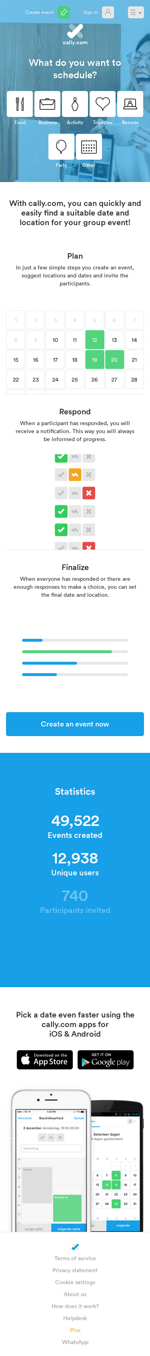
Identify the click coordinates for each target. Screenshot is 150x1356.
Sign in (90, 12)
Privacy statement (75, 1270)
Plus (75, 1330)
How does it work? (75, 1306)
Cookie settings (75, 1282)
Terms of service (75, 1258)
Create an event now (75, 723)
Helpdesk (75, 1318)
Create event (39, 12)
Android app (106, 1059)
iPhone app (45, 1059)
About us (75, 1294)
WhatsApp (75, 1342)
